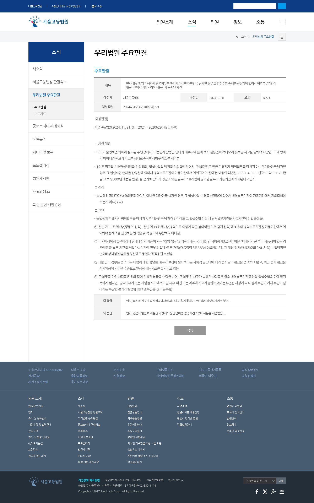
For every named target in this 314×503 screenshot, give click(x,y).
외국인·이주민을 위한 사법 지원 (145, 443)
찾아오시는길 (35, 443)
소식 (192, 22)
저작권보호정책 (154, 480)
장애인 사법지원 (139, 437)
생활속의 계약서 (139, 449)
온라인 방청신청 (235, 430)
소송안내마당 (65, 6)
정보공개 (234, 424)
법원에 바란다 (234, 405)
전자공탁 (33, 376)
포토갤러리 (41, 165)
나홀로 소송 (96, 6)
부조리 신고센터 (235, 412)
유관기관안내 (135, 424)
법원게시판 (41, 178)
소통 (260, 22)
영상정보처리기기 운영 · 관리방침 (123, 480)
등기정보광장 (79, 382)
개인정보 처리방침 (89, 480)
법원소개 (165, 22)
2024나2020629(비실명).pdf (141, 107)
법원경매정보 (250, 370)
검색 (282, 6)
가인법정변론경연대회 (170, 376)
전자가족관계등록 (210, 370)
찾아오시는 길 (175, 480)
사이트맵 (282, 22)
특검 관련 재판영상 (47, 204)
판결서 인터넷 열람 (190, 418)
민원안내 (132, 405)
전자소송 (119, 370)
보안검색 (33, 449)
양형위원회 (249, 376)
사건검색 (182, 405)
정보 (237, 22)
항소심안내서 (135, 462)
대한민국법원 (35, 6)
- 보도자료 (39, 114)
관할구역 (33, 430)
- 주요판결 (39, 107)
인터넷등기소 (164, 370)
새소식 (38, 68)
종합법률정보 (79, 376)
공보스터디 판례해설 (48, 126)
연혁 (30, 412)
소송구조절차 (137, 430)
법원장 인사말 (35, 405)
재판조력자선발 (38, 382)
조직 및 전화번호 (37, 418)
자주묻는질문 (135, 418)
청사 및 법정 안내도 (39, 437)
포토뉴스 (39, 139)
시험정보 (119, 376)
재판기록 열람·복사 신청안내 (143, 455)
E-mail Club (41, 191)
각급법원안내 (187, 424)
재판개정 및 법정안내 (39, 424)
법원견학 (231, 418)
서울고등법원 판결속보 (50, 82)
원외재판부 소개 (37, 455)
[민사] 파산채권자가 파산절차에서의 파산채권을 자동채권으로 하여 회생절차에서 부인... (178, 301)
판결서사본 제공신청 (191, 412)
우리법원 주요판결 (46, 95)
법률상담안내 (135, 412)
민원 (215, 22)
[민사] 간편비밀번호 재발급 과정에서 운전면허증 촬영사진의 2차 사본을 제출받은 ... (175, 313)
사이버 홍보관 (43, 152)
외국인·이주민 (208, 376)
